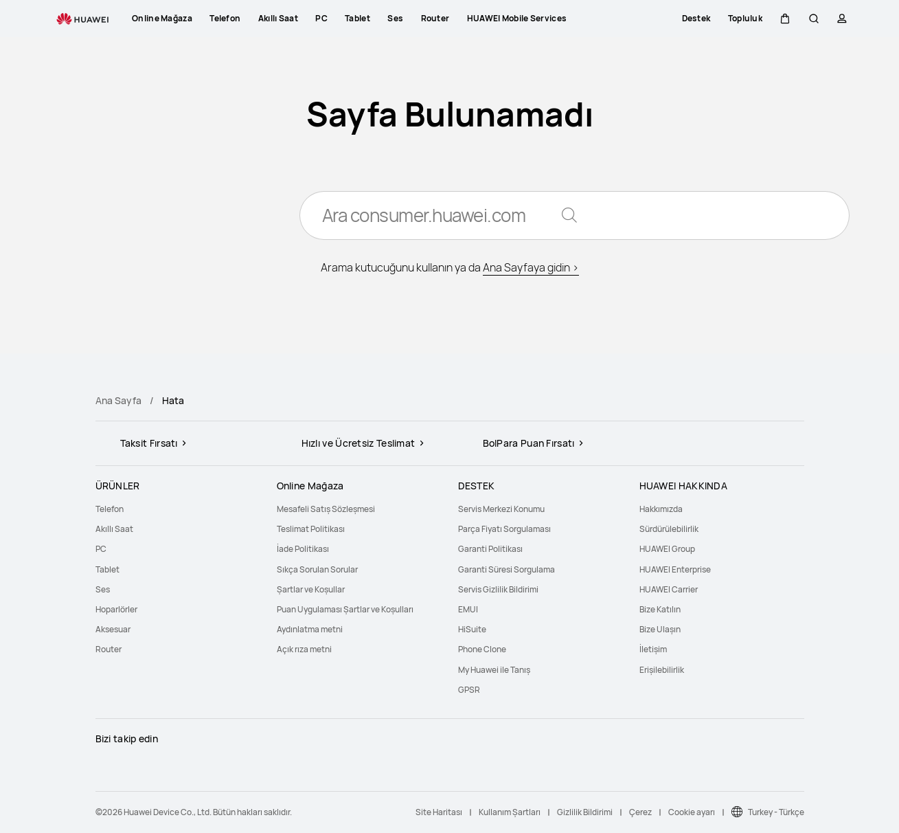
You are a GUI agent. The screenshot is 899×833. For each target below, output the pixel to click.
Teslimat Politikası (311, 529)
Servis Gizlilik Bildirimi (498, 589)
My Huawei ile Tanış (494, 670)
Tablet (107, 569)
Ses (102, 589)
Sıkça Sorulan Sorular (317, 569)
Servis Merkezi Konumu (501, 509)
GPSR (469, 690)
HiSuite (472, 629)
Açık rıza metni (304, 649)
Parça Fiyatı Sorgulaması (504, 529)
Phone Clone (482, 649)
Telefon (109, 509)
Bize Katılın (660, 609)
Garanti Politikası (490, 549)
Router (108, 649)
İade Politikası (303, 549)
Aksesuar (112, 629)
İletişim (653, 649)
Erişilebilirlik (661, 670)
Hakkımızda (661, 509)
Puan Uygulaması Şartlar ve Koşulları (345, 609)
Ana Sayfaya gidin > (531, 268)
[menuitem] (177, 508)
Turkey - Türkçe (776, 812)
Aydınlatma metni (310, 629)
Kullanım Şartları (509, 812)
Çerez (640, 812)
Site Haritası (439, 812)
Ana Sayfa (118, 400)
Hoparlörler (116, 609)
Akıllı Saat (114, 529)
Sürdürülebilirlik (668, 529)
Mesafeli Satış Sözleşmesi (326, 509)
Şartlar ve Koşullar (311, 589)
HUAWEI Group (667, 549)
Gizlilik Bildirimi (585, 812)
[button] (784, 18)
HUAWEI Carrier (668, 589)
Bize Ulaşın (660, 629)
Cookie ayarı (691, 812)
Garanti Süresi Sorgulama (506, 569)
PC (100, 549)
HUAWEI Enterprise (675, 569)
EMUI (468, 609)
